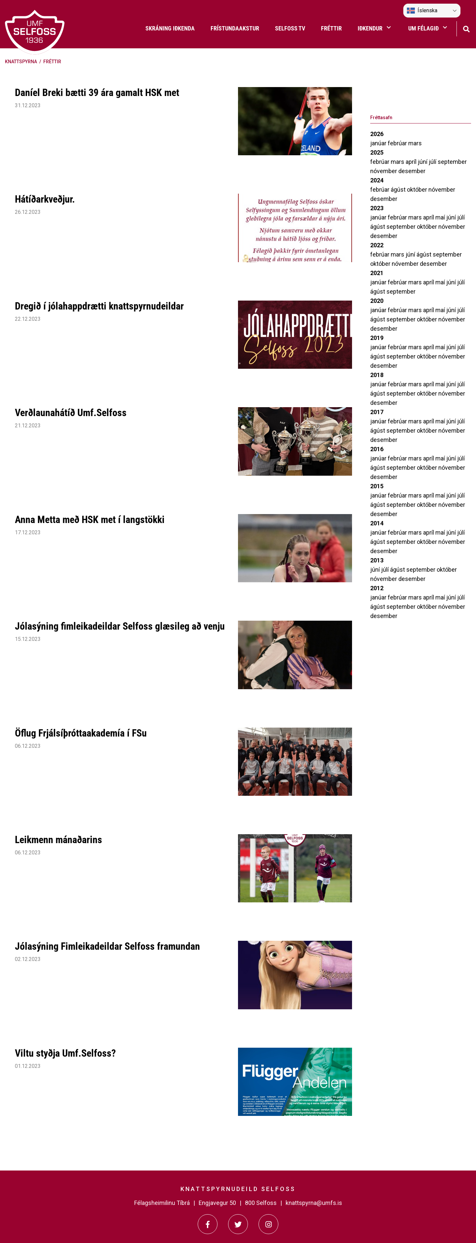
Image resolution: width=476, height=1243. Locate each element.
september (452, 161)
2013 (376, 560)
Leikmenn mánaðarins (58, 839)
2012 (376, 588)
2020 (376, 300)
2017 (376, 411)
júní (423, 161)
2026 (376, 133)
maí (440, 217)
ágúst (399, 189)
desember (411, 170)
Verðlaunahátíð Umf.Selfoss (71, 412)
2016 (376, 449)
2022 (376, 245)
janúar (379, 143)
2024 (376, 180)
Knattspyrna (21, 61)
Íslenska (422, 11)
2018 (376, 374)
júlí (433, 161)
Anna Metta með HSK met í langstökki (90, 519)
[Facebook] (208, 1224)
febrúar (398, 143)
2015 (376, 486)
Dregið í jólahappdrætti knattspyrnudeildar (99, 306)
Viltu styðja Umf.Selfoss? (65, 1053)
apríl (412, 161)
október (417, 189)
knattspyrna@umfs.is (314, 1202)
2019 (376, 337)
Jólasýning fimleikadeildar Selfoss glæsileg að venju (120, 626)
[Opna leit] (466, 28)
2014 (376, 523)
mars (415, 143)
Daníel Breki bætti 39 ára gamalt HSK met (97, 92)
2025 (376, 152)
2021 (376, 272)
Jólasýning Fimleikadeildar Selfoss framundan (107, 946)
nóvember (384, 170)
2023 (376, 208)
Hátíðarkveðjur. (45, 199)
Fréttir (52, 61)
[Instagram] (268, 1224)
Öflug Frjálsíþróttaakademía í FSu (81, 733)
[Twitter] (238, 1224)
